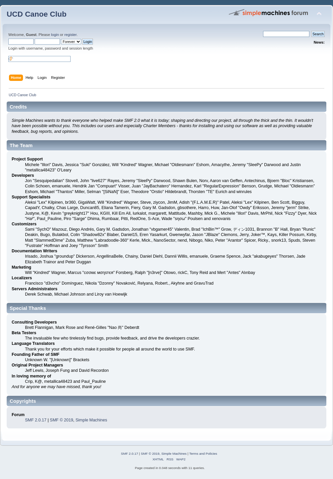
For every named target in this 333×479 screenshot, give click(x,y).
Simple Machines (91, 420)
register (70, 35)
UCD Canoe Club (37, 14)
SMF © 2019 (61, 420)
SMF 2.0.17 (35, 420)
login (55, 35)
